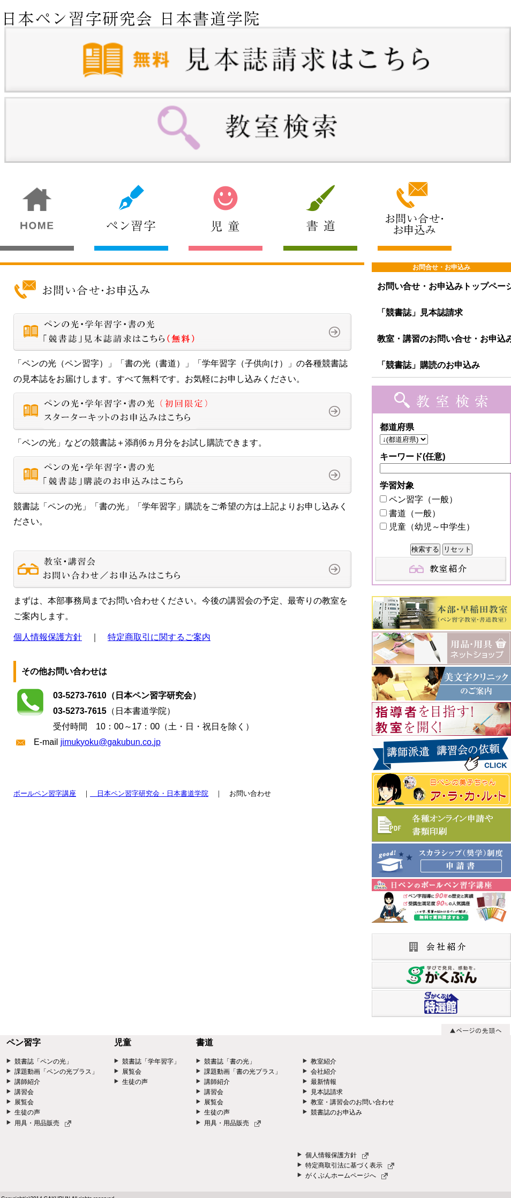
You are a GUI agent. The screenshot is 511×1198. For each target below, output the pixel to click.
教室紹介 (323, 1061)
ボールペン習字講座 (44, 793)
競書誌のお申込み (336, 1112)
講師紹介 (27, 1082)
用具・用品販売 (42, 1123)
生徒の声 (27, 1112)
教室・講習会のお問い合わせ (352, 1102)
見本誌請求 (327, 1092)
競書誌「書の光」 (229, 1061)
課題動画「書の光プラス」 (242, 1071)
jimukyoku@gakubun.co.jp (111, 742)
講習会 (24, 1092)
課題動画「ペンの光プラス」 (56, 1071)
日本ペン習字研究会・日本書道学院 (149, 793)
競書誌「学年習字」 (151, 1061)
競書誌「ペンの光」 (43, 1061)
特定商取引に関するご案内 (159, 637)
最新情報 (323, 1082)
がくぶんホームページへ (346, 1175)
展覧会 (24, 1102)
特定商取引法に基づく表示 (349, 1165)
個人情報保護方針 (47, 637)
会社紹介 (323, 1071)
